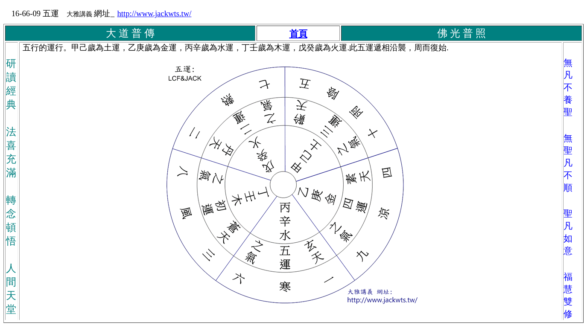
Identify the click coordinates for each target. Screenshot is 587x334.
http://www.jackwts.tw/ (154, 13)
